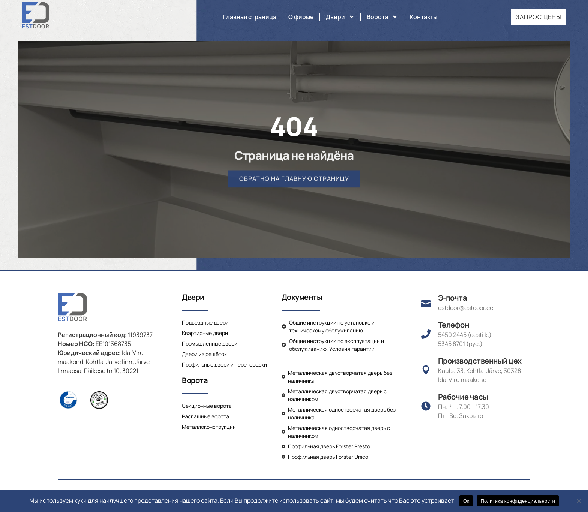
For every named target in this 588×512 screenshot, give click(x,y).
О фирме (301, 17)
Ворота (382, 17)
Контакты (423, 17)
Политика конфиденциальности (517, 501)
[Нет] (578, 501)
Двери (340, 17)
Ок (466, 501)
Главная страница (249, 17)
